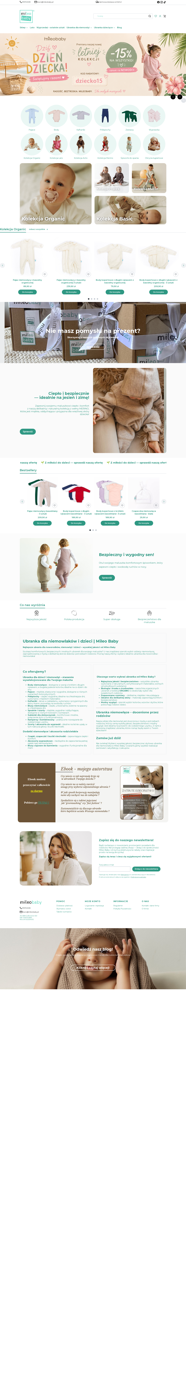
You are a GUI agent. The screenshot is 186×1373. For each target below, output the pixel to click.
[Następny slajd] (179, 96)
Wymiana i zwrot (63, 909)
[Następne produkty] (183, 265)
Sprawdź (28, 431)
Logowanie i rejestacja (94, 906)
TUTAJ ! (43, 802)
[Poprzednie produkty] (2, 265)
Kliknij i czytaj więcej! (93, 967)
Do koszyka (27, 292)
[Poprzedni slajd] (173, 96)
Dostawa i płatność (64, 906)
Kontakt (88, 909)
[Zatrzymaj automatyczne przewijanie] (183, 100)
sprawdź (93, 347)
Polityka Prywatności (122, 909)
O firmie (145, 909)
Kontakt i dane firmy (150, 906)
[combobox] (119, 16)
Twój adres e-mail (106, 865)
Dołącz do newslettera (146, 869)
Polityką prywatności (138, 877)
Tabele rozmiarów (64, 912)
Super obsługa (111, 619)
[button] (150, 16)
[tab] (88, 299)
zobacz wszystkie (38, 229)
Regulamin (125, 874)
